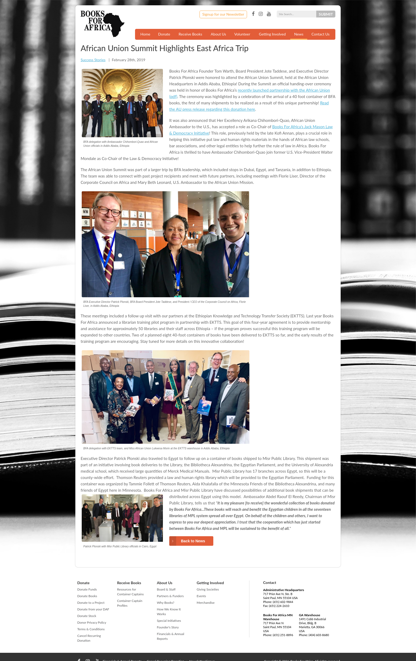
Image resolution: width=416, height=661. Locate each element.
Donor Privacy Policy (91, 622)
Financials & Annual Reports (170, 636)
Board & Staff (166, 589)
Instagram (261, 14)
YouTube (269, 14)
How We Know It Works (169, 611)
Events (201, 596)
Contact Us (320, 34)
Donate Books (87, 596)
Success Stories (93, 59)
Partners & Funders (170, 596)
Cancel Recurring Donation (89, 638)
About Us (218, 34)
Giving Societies (208, 589)
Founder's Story (168, 627)
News (299, 34)
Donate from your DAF (93, 609)
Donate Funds (87, 589)
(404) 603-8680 (319, 635)
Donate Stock (86, 616)
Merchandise (206, 603)
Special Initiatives (169, 621)
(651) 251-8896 (283, 635)
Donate (164, 34)
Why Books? (165, 603)
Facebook (253, 14)
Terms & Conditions (91, 629)
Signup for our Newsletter (223, 14)
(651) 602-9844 (283, 602)
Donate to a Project (91, 603)
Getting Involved (272, 34)
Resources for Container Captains (130, 591)
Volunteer (242, 34)
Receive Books (190, 34)
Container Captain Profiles (129, 603)
